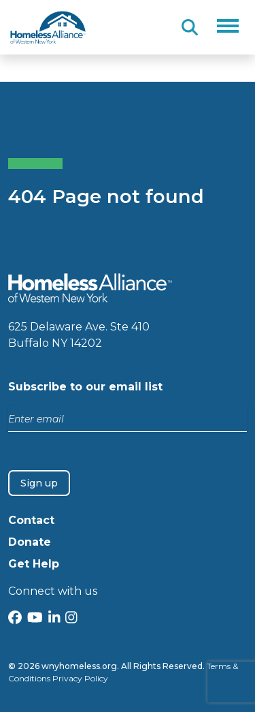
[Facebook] (15, 619)
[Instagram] (71, 619)
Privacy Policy (80, 678)
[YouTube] (35, 619)
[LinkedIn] (54, 619)
